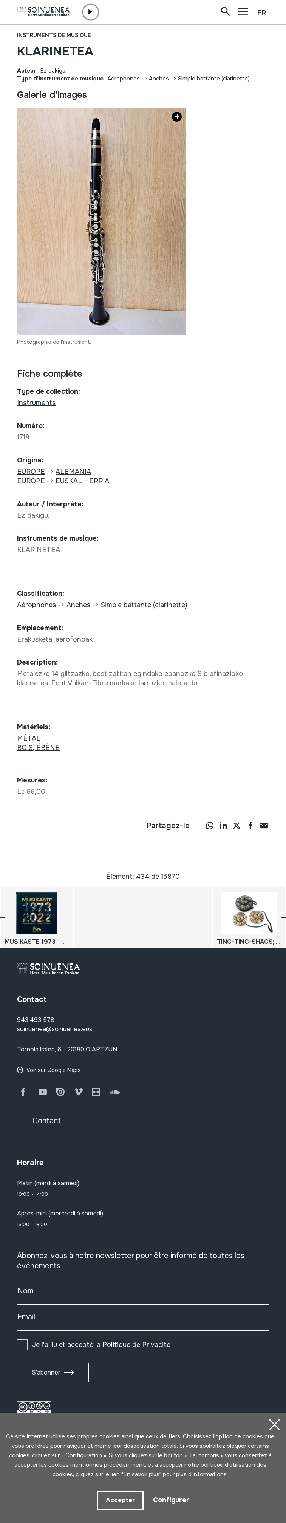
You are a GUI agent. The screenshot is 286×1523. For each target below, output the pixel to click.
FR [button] (261, 13)
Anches (159, 78)
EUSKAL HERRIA (82, 481)
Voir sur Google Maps (53, 1070)
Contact (46, 1121)
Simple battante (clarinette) (214, 78)
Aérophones (123, 78)
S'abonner (46, 1372)
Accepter (120, 1500)
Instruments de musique (54, 35)
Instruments (36, 403)
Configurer (171, 1500)
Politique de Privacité (136, 1345)
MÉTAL (28, 738)
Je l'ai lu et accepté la (101, 1345)
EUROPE (31, 471)
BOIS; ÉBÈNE (38, 748)
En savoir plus (141, 1474)
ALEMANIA (73, 471)
